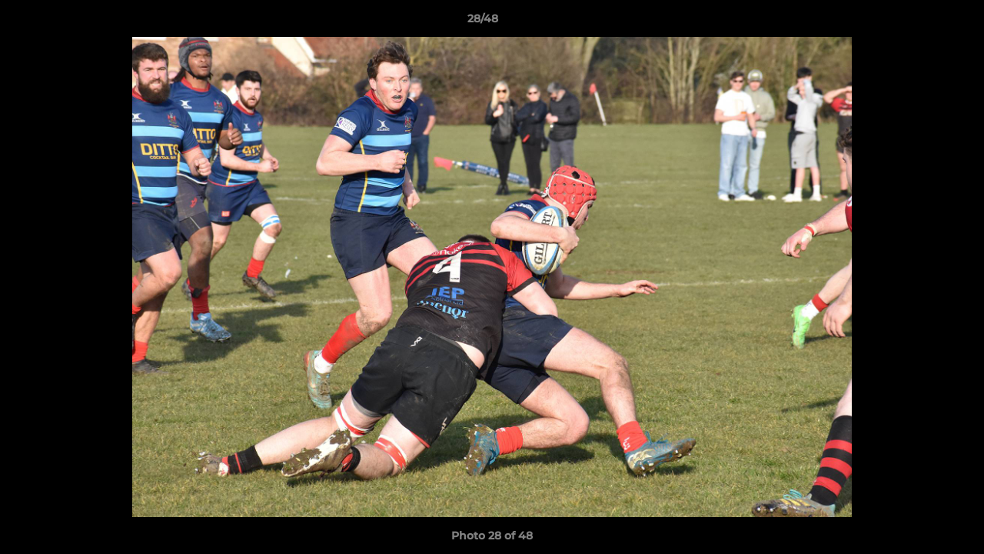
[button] (919, 22)
